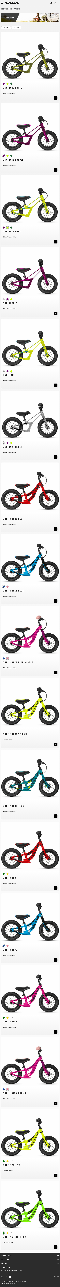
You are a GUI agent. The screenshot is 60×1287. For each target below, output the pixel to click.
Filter (16, 27)
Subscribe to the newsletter (11, 1270)
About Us (4, 1263)
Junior (10, 9)
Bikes (6, 9)
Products (5, 1259)
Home (2, 9)
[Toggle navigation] (2, 3)
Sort (6, 27)
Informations (6, 1256)
